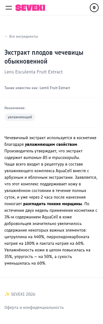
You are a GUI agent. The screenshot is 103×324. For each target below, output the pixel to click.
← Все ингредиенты (21, 36)
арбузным (13, 177)
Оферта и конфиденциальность (34, 307)
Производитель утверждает (30, 150)
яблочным (37, 177)
